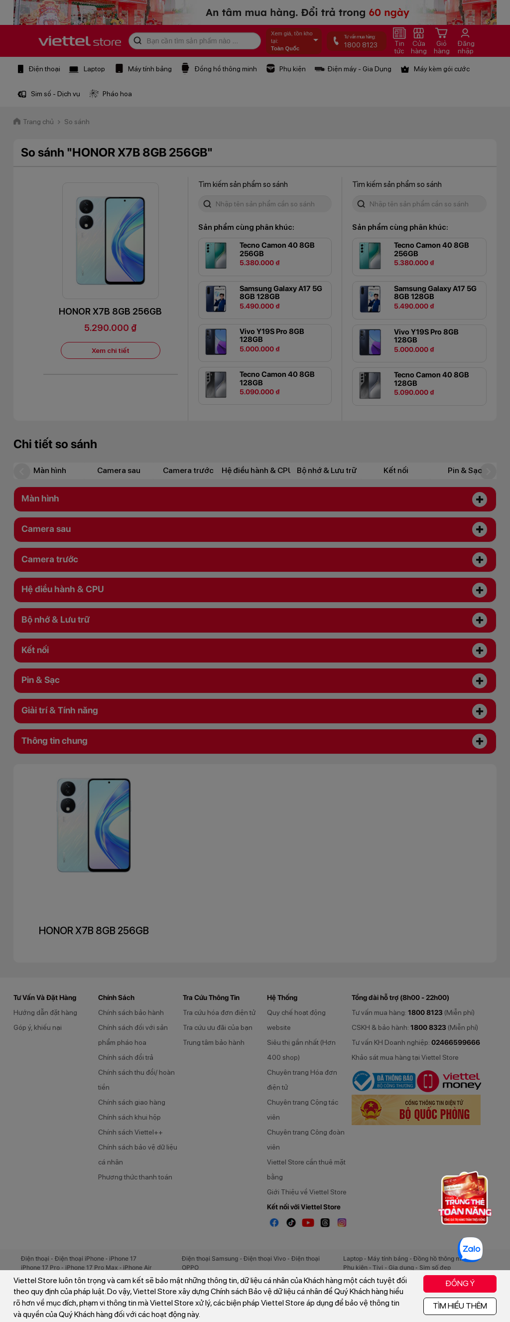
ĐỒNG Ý (460, 1283)
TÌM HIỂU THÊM (460, 1306)
